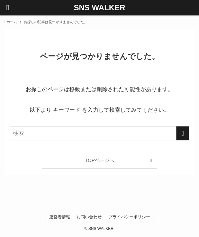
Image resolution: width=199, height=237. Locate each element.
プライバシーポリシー (129, 216)
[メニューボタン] (7, 7)
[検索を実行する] (182, 133)
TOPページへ (99, 160)
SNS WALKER (99, 8)
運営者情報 (59, 216)
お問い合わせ (89, 216)
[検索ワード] (99, 133)
